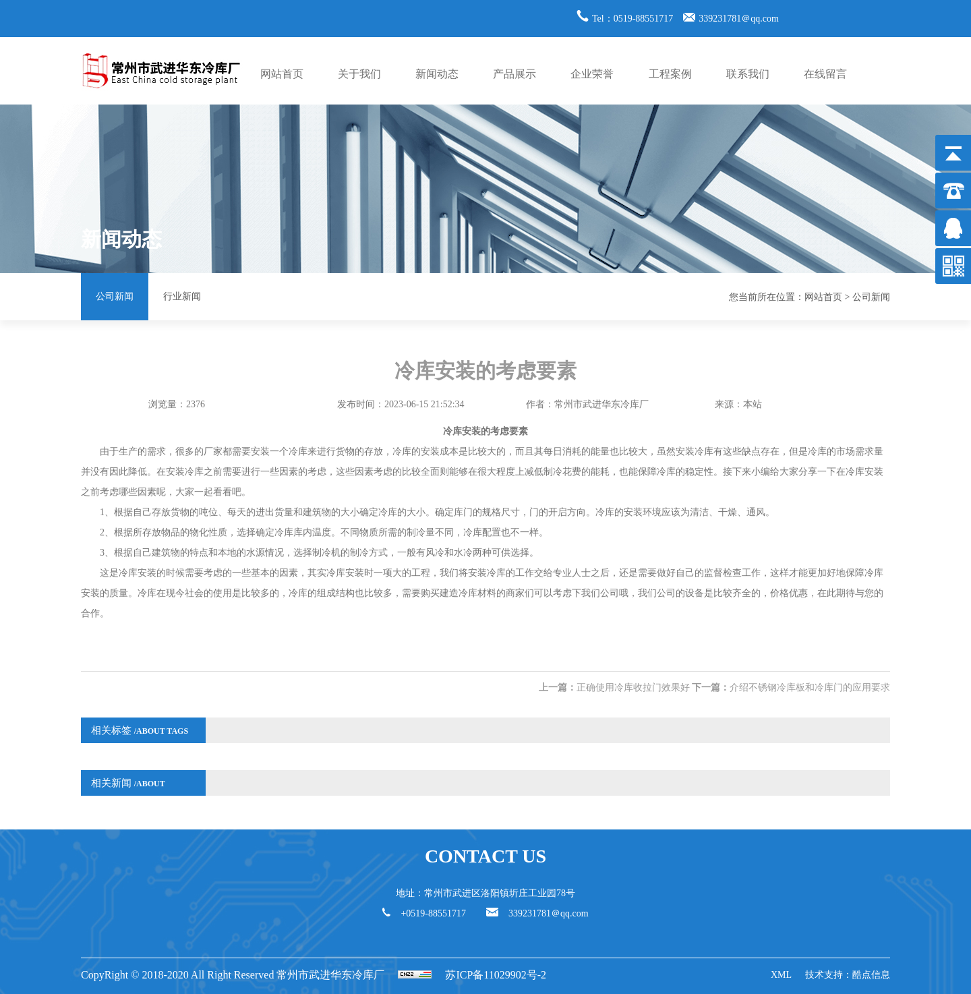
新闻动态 (437, 74)
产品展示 (514, 74)
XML (781, 975)
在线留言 (825, 74)
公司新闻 (115, 296)
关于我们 (359, 74)
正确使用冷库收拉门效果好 (633, 687)
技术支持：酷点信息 (847, 975)
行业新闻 (182, 296)
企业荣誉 (592, 74)
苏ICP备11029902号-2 (495, 975)
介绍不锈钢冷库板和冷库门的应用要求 (810, 687)
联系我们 (747, 74)
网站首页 (281, 74)
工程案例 (670, 74)
